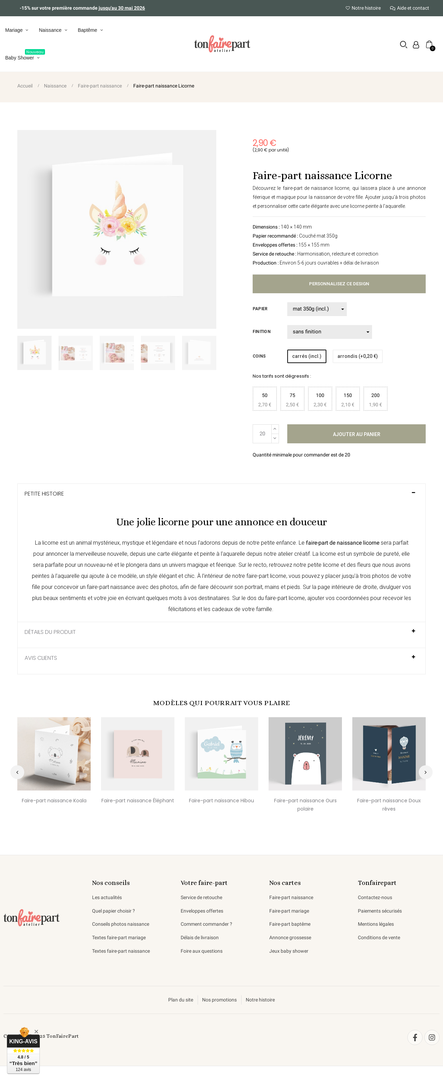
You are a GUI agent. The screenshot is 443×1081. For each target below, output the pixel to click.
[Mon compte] (416, 45)
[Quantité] (262, 434)
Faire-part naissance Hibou (221, 801)
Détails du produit (50, 633)
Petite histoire (44, 494)
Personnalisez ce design (339, 284)
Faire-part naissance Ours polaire (305, 805)
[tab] (221, 497)
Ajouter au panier (356, 434)
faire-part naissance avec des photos (132, 587)
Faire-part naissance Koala (54, 801)
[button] (403, 44)
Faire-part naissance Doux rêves (389, 805)
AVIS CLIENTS (41, 659)
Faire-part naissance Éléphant (137, 801)
